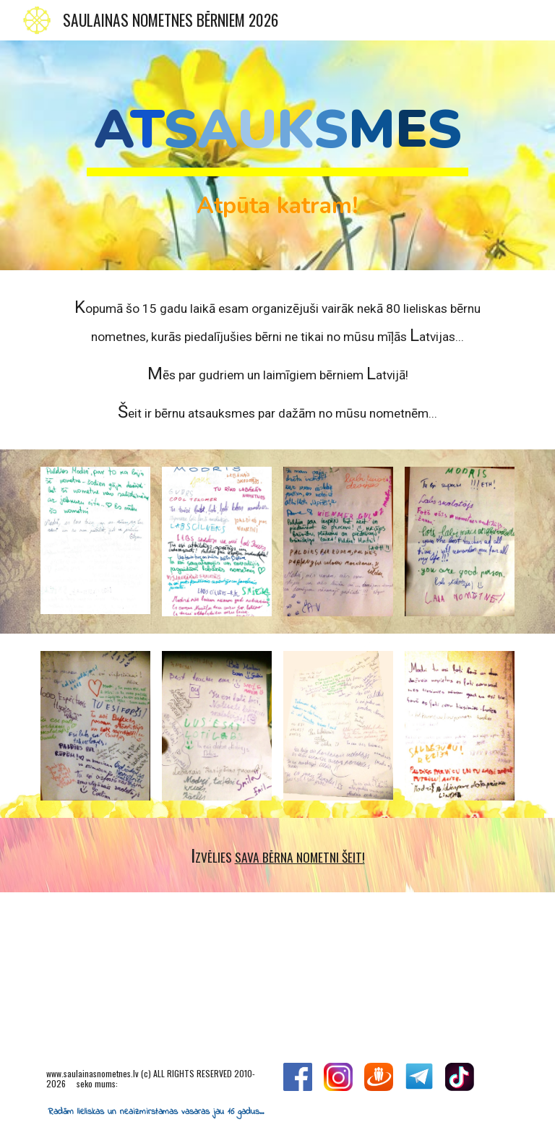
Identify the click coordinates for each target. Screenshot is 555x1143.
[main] (277, 155)
